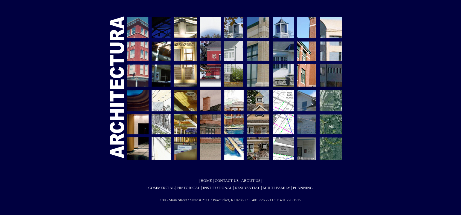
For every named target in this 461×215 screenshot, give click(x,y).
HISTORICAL (188, 187)
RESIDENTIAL (248, 187)
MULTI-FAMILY (276, 187)
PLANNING (303, 187)
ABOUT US (250, 180)
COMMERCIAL (161, 187)
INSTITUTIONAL (217, 187)
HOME (206, 180)
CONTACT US (227, 180)
